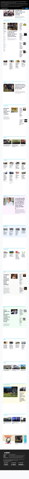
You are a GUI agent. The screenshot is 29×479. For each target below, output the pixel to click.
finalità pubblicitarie (7, 4)
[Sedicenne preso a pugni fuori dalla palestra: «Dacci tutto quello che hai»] (24, 173)
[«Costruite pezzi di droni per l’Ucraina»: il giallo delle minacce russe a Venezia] (21, 26)
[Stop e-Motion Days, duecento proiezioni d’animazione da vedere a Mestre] (21, 289)
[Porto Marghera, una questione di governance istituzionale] (5, 229)
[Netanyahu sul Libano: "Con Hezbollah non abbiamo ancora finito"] (16, 419)
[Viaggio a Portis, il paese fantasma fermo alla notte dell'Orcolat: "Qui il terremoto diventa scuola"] (16, 141)
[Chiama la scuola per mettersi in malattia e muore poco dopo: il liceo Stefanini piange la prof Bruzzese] (11, 61)
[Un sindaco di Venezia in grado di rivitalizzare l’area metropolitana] (22, 121)
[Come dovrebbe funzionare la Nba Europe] (25, 419)
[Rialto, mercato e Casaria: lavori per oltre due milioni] (5, 163)
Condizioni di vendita (5, 464)
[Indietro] (4, 147)
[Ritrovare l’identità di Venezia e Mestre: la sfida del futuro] (18, 229)
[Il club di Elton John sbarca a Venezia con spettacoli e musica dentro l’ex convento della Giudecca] (21, 279)
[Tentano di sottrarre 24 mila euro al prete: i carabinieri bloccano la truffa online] (21, 53)
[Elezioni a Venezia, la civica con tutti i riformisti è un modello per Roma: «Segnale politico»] (21, 112)
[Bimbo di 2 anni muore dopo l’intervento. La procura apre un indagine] (18, 343)
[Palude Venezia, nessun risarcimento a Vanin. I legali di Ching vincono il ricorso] (21, 36)
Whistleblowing (5, 466)
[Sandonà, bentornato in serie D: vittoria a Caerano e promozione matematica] (21, 312)
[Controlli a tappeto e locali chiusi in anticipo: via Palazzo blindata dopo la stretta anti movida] (12, 26)
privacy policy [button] (24, 1)
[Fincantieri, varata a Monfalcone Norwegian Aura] (16, 367)
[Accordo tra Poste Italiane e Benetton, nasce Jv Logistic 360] (25, 367)
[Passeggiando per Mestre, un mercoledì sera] (24, 229)
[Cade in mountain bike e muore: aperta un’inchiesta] (18, 173)
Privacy (4, 465)
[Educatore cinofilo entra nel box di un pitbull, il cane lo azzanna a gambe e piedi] (11, 343)
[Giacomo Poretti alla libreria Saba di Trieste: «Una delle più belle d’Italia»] (25, 141)
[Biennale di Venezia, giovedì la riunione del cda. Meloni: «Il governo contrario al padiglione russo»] (5, 173)
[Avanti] (25, 147)
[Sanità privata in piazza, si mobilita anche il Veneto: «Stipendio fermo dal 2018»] (24, 343)
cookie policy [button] (15, 2)
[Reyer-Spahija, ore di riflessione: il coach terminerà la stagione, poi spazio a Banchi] (14, 311)
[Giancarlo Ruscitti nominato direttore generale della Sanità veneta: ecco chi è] (24, 163)
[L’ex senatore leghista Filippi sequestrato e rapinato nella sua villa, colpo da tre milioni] (5, 343)
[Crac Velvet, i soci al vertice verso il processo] (11, 163)
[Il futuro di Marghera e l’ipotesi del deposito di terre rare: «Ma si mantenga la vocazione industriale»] (11, 173)
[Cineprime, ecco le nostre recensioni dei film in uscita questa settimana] (14, 276)
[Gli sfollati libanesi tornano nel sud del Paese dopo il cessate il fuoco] (7, 419)
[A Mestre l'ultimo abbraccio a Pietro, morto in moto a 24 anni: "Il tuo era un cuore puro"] (7, 141)
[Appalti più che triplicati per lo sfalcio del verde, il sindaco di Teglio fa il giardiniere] (18, 61)
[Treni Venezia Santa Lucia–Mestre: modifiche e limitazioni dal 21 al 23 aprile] (18, 163)
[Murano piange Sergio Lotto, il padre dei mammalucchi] (24, 61)
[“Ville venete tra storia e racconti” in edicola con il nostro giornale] (5, 252)
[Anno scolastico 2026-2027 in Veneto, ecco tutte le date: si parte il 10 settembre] (21, 45)
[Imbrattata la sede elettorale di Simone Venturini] (14, 110)
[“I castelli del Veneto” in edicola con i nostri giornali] (11, 252)
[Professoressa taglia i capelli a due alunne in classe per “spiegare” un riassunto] (8, 12)
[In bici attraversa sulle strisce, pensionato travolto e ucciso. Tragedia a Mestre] (4, 23)
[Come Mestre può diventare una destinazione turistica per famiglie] (11, 229)
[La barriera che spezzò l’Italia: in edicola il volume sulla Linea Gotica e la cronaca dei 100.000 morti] (18, 252)
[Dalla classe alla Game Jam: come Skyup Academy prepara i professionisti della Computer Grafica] (15, 392)
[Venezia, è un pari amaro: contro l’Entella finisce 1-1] (21, 321)
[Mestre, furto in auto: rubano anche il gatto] (5, 61)
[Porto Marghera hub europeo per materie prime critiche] (7, 367)
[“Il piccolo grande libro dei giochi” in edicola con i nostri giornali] (24, 252)
